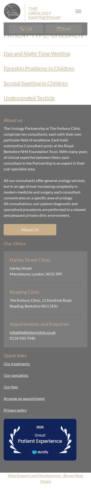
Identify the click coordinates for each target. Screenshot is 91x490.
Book (64, 28)
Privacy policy (15, 410)
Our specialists (16, 375)
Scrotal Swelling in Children (36, 83)
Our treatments (17, 363)
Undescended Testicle (29, 98)
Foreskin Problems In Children (39, 68)
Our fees (11, 387)
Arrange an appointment (24, 398)
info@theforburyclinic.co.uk (33, 332)
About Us (30, 229)
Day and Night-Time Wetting (37, 53)
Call (26, 28)
